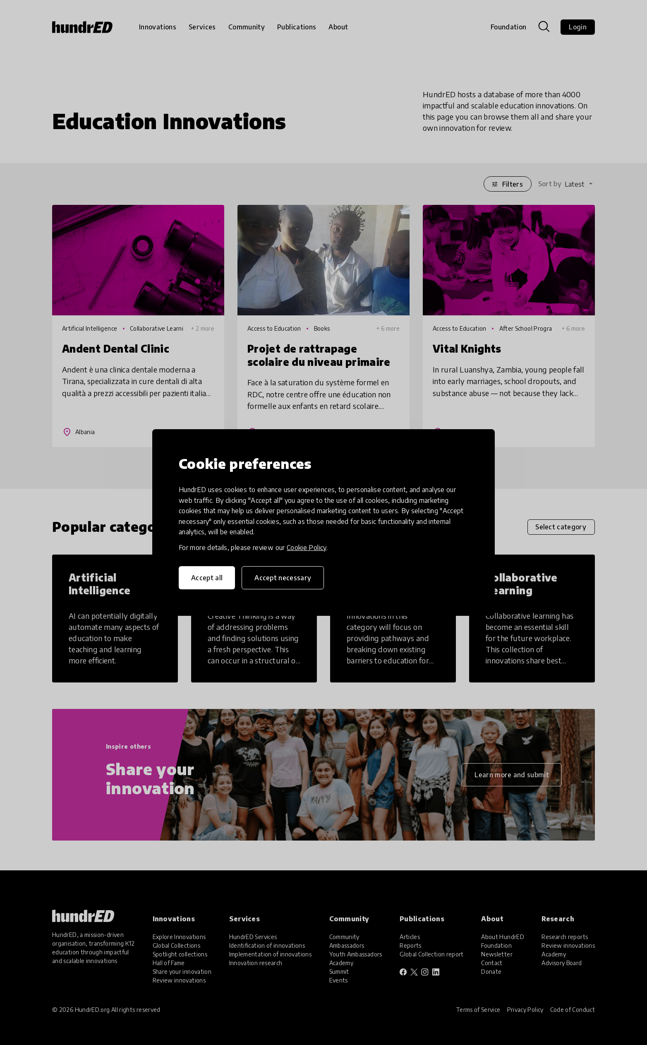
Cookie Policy (306, 547)
